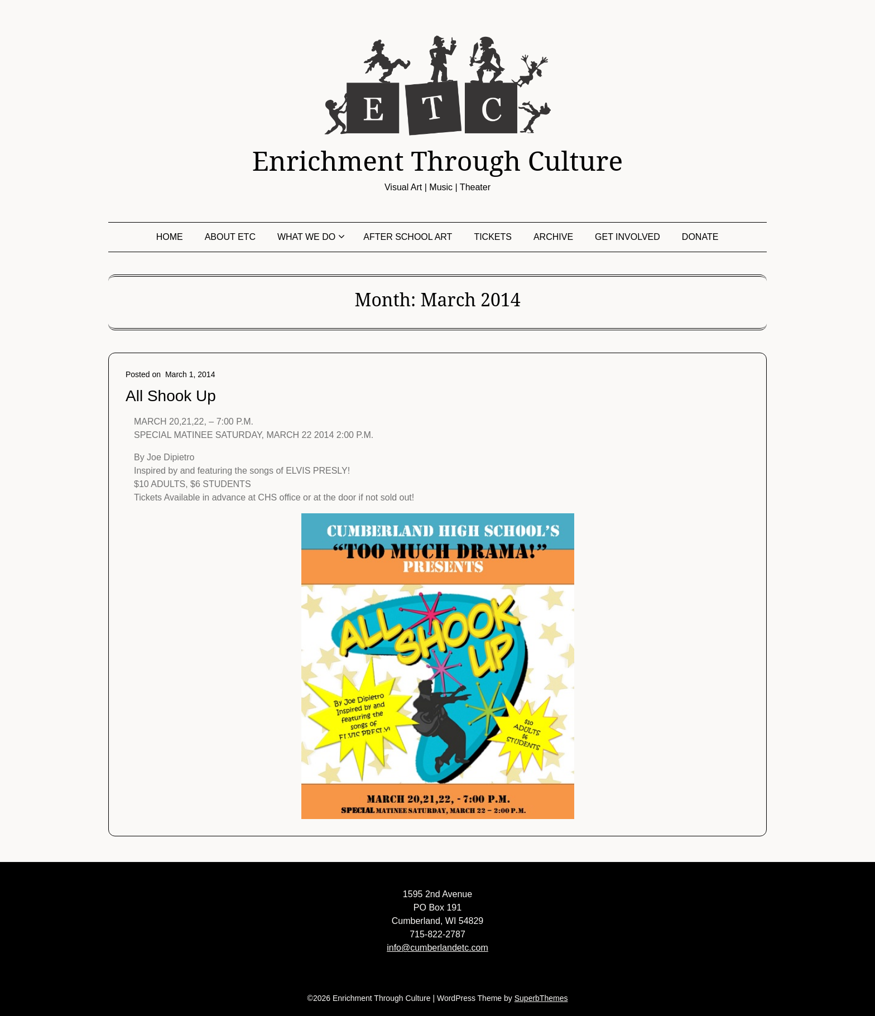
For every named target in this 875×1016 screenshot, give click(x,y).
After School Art (407, 237)
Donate (700, 237)
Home (169, 237)
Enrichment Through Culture (437, 160)
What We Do (306, 237)
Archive (553, 237)
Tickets (493, 237)
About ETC (230, 237)
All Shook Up (171, 396)
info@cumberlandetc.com (437, 947)
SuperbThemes (541, 998)
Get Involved (627, 237)
